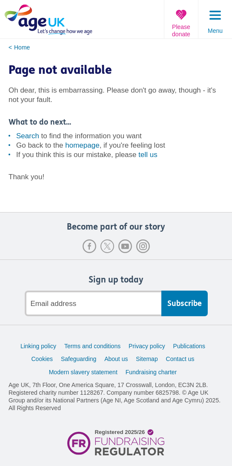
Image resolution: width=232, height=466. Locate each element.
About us (116, 358)
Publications (189, 346)
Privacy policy (147, 346)
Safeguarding (78, 358)
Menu (215, 30)
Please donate (181, 30)
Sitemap (147, 358)
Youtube (125, 246)
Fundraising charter (151, 372)
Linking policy (38, 346)
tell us (147, 155)
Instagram (143, 246)
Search (27, 136)
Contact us (180, 358)
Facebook (89, 246)
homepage (82, 145)
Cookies (42, 358)
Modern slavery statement (83, 372)
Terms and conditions (92, 346)
